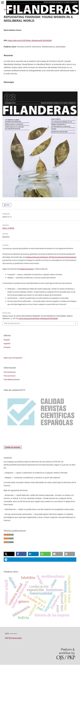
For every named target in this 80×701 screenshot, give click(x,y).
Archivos (14, 9)
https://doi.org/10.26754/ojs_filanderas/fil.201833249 (30, 40)
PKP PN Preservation (13, 674)
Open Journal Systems (13, 394)
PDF (7, 241)
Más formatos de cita (12, 359)
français (7, 383)
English (7, 376)
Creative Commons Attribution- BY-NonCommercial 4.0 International (51, 293)
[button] (9, 590)
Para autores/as (9, 412)
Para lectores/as (10, 408)
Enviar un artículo (12, 483)
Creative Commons (26, 305)
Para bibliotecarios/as (12, 416)
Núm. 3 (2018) (25, 9)
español (7, 379)
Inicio (6, 9)
